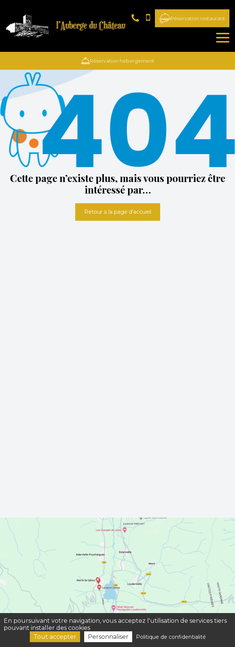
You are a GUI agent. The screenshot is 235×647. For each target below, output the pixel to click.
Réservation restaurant (192, 18)
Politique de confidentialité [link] (171, 637)
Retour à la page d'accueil (117, 211)
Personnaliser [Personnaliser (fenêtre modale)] (108, 636)
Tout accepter (55, 636)
